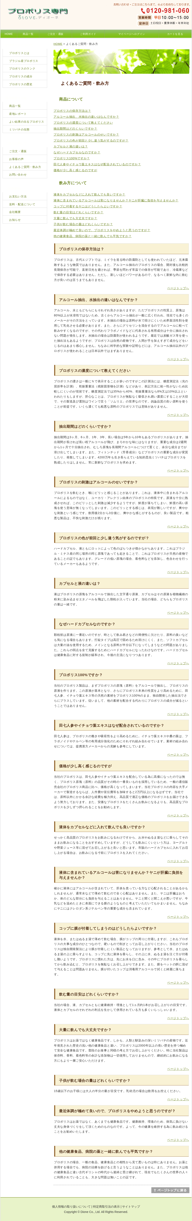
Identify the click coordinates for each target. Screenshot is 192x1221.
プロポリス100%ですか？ (72, 158)
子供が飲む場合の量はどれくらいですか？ (83, 224)
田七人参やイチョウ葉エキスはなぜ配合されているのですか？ (97, 164)
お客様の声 (16, 159)
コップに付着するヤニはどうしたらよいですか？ (88, 206)
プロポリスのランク (22, 68)
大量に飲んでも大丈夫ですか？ (75, 218)
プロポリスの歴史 (20, 84)
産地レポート (18, 113)
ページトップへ (178, 288)
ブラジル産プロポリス (23, 60)
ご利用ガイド (88, 34)
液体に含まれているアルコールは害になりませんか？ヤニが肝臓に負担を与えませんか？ (116, 200)
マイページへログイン (131, 34)
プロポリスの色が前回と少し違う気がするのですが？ (91, 140)
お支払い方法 (18, 196)
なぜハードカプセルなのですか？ (77, 152)
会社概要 (15, 212)
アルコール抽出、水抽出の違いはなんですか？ (86, 116)
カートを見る (175, 34)
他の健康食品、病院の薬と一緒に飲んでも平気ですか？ (93, 236)
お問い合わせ (18, 174)
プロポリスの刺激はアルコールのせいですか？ (86, 134)
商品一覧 (28, 34)
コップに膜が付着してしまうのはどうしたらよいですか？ (108, 928)
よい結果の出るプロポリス (26, 121)
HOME (9, 34)
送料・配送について (22, 204)
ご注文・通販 (55, 34)
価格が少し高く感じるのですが (75, 170)
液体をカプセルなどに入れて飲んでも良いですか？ (89, 194)
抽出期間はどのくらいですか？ (75, 128)
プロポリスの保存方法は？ (72, 110)
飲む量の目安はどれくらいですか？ (78, 212)
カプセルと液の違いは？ (71, 146)
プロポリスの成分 (20, 76)
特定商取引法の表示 (106, 1206)
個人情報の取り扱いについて (71, 1206)
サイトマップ (131, 1206)
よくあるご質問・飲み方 (25, 167)
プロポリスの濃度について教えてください (83, 122)
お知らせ (15, 219)
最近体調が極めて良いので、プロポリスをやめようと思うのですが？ (102, 230)
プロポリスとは (19, 53)
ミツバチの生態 (19, 129)
